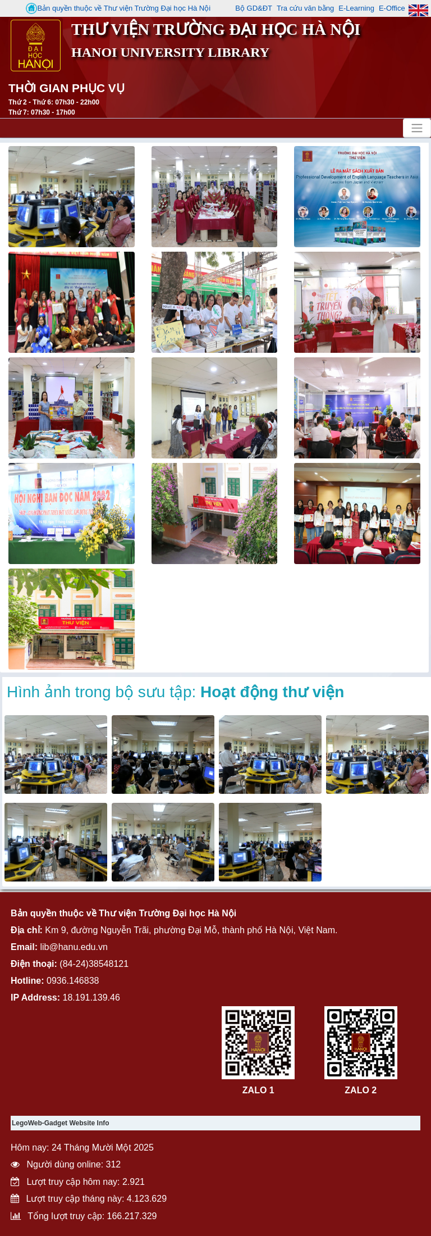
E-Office (392, 8)
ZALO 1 (258, 1090)
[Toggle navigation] (417, 128)
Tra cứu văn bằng (305, 8)
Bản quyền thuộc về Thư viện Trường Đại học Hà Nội (118, 8)
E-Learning (356, 8)
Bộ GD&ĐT (253, 8)
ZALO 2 (361, 1090)
